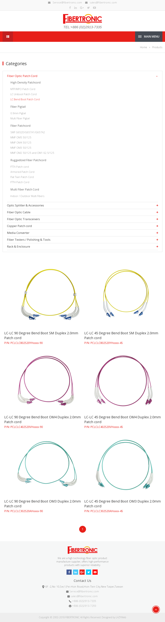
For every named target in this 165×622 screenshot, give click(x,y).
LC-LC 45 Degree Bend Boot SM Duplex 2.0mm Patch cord (121, 335)
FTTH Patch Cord (19, 182)
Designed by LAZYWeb (114, 617)
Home (143, 47)
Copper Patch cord (19, 226)
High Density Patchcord (25, 82)
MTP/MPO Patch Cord (22, 89)
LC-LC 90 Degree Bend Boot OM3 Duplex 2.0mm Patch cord (42, 503)
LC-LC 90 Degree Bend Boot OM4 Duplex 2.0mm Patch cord (42, 419)
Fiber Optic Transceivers (23, 219)
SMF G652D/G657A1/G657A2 (27, 132)
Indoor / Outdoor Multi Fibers (27, 196)
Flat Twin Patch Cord (22, 177)
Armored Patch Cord (22, 172)
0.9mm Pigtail (18, 113)
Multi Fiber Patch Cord (24, 189)
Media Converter (18, 233)
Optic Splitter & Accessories (25, 205)
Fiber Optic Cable (18, 212)
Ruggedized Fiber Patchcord (28, 160)
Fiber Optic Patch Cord (22, 76)
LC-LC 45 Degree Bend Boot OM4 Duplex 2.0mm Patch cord (122, 419)
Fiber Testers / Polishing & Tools (28, 240)
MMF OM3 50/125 (20, 147)
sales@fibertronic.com (101, 2)
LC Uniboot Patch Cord (23, 94)
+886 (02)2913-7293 (84, 605)
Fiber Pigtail (18, 106)
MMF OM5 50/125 (20, 137)
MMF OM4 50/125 (20, 142)
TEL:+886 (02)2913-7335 (82, 27)
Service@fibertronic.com (65, 2)
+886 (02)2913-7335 (84, 601)
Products (157, 47)
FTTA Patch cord (19, 166)
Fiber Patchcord (20, 125)
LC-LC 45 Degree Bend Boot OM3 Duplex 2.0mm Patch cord (122, 503)
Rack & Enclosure (18, 246)
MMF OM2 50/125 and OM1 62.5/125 (32, 152)
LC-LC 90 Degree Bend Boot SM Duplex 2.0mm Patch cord (41, 335)
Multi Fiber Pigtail (20, 118)
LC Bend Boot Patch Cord (25, 99)
